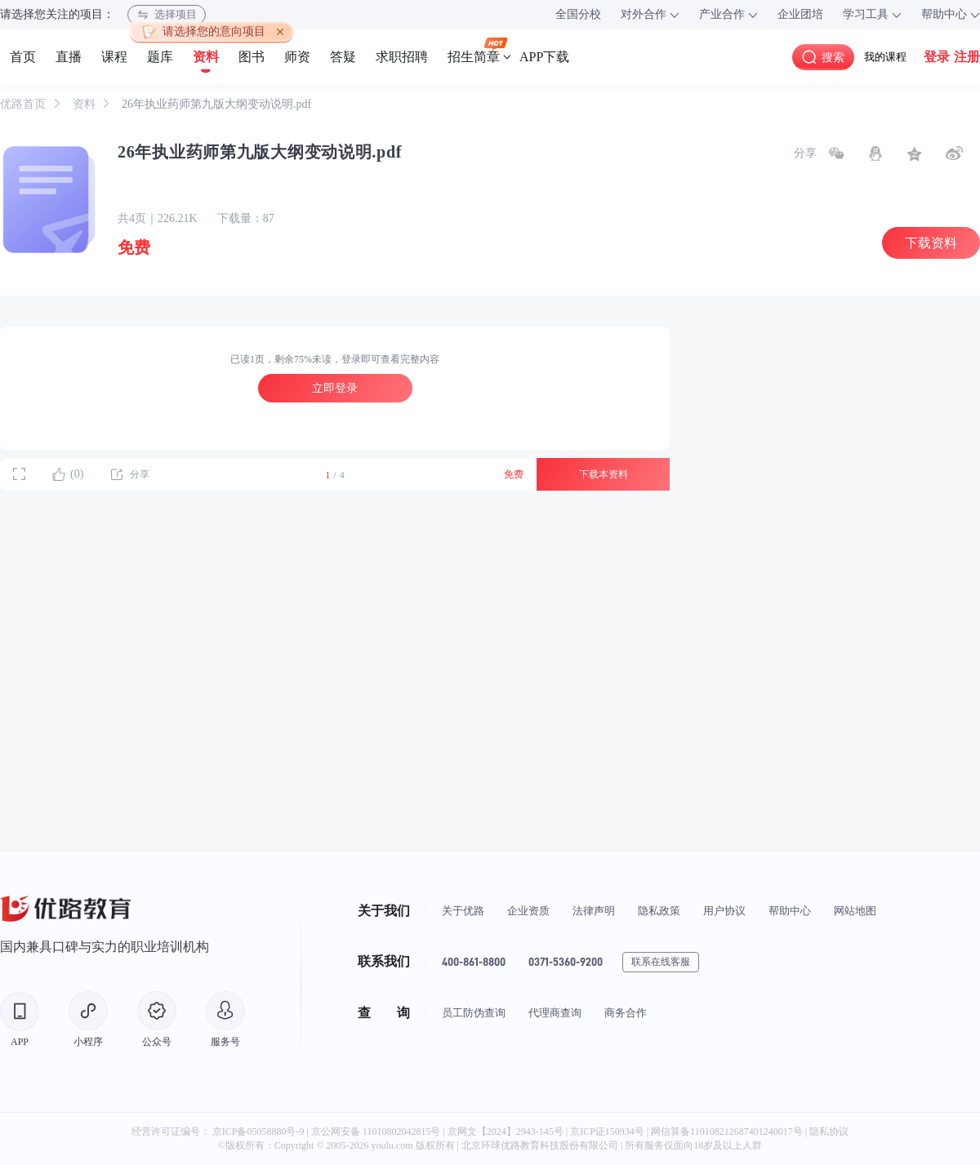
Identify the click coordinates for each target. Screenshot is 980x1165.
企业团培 (800, 14)
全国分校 (578, 14)
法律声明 (593, 911)
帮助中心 (789, 911)
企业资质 (528, 911)
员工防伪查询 (474, 1013)
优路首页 (24, 104)
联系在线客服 (660, 961)
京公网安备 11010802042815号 (377, 1131)
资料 (86, 104)
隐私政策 (659, 911)
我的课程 (885, 57)
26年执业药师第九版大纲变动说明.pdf (216, 104)
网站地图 (855, 911)
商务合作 (625, 1013)
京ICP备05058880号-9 (258, 1131)
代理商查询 (554, 1013)
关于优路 (463, 911)
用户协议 (724, 911)
